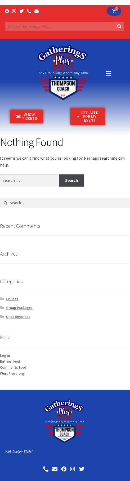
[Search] (119, 26)
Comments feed (13, 367)
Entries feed (10, 361)
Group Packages (19, 307)
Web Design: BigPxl (18, 452)
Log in (5, 355)
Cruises (12, 299)
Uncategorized (18, 316)
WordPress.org (12, 373)
